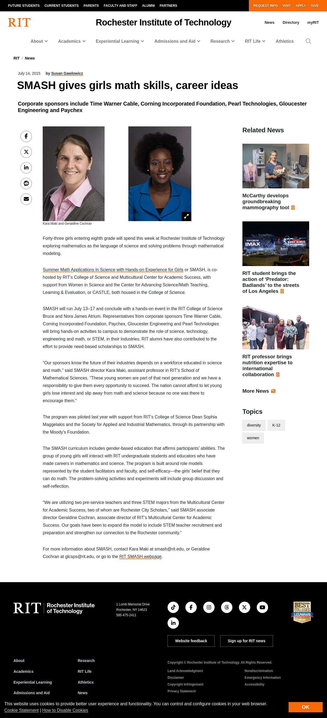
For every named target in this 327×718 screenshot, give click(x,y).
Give (315, 6)
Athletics (285, 41)
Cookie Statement (21, 710)
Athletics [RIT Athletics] (86, 682)
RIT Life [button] (253, 41)
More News (255, 391)
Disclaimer (176, 678)
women (253, 438)
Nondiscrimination (259, 671)
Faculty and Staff (120, 6)
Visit (286, 6)
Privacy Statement (182, 691)
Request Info (265, 6)
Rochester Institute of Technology (163, 22)
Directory (291, 22)
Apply (300, 6)
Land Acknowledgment (185, 671)
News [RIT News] (83, 693)
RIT (17, 58)
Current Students (62, 6)
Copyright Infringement (185, 684)
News (270, 22)
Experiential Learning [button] (117, 41)
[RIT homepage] (19, 22)
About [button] (37, 41)
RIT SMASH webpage (140, 556)
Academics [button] (69, 41)
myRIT (313, 22)
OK (305, 707)
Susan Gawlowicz (67, 73)
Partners (168, 6)
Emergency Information (263, 678)
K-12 (276, 425)
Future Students (24, 6)
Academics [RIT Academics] (24, 671)
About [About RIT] (19, 660)
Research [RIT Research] (86, 660)
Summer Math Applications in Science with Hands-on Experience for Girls (113, 269)
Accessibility (254, 684)
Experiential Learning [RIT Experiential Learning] (33, 682)
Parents (91, 6)
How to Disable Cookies (65, 710)
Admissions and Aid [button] (174, 41)
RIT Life (85, 671)
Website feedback (191, 641)
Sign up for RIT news (246, 641)
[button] (308, 41)
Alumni (148, 6)
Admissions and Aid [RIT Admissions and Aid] (32, 693)
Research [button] (220, 41)
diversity (254, 425)
